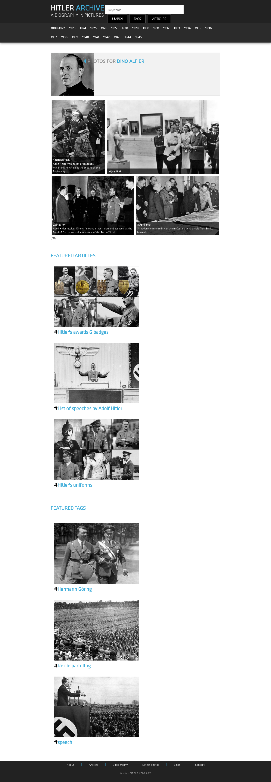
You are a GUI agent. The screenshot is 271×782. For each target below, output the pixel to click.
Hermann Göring (73, 589)
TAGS (137, 19)
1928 (125, 28)
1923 (72, 28)
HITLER (77, 8)
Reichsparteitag (72, 666)
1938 (64, 37)
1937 (54, 37)
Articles (93, 765)
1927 (114, 28)
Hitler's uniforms (73, 485)
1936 (208, 28)
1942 (106, 37)
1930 (146, 28)
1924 (83, 28)
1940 (85, 37)
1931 (156, 28)
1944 (128, 37)
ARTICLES (159, 19)
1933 (177, 28)
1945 (139, 37)
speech (63, 742)
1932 (166, 28)
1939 (75, 37)
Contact (200, 765)
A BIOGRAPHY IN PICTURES (77, 15)
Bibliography (120, 765)
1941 (96, 37)
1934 (187, 28)
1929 (135, 28)
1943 (117, 37)
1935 (198, 28)
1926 (104, 28)
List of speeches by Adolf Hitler (88, 408)
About (70, 765)
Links (177, 765)
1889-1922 (58, 28)
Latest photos (150, 765)
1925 (93, 28)
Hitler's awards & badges (81, 332)
